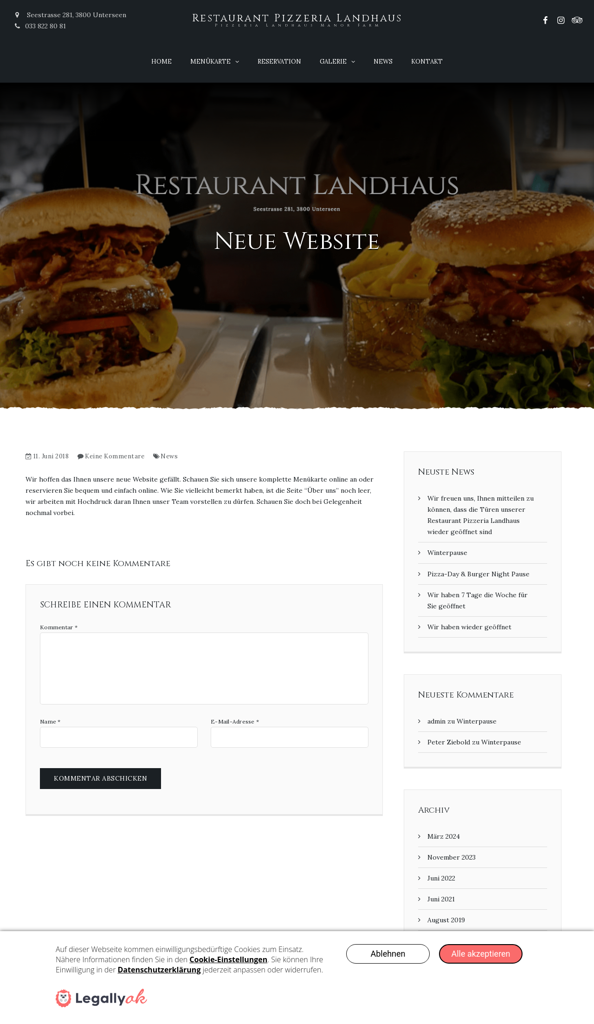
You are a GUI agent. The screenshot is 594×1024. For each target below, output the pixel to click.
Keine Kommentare (114, 456)
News (383, 61)
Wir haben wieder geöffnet (469, 627)
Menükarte (210, 61)
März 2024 (443, 836)
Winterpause (447, 552)
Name (50, 721)
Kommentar (58, 627)
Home (161, 61)
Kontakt (427, 61)
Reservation (279, 61)
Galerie (333, 61)
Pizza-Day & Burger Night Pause (478, 574)
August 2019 (446, 920)
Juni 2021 (441, 899)
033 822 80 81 (40, 26)
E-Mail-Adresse (235, 721)
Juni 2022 (441, 878)
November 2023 (451, 857)
